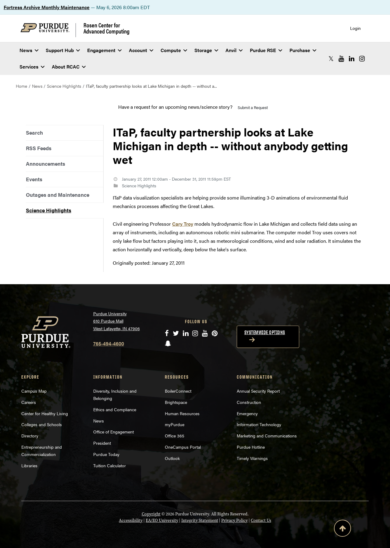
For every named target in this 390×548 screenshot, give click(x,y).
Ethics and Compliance (114, 409)
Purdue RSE (266, 50)
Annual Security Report (258, 391)
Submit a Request (253, 107)
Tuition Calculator (109, 465)
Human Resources (182, 413)
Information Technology (259, 424)
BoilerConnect (178, 391)
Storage (206, 50)
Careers (28, 402)
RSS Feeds (38, 148)
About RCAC (69, 66)
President (102, 443)
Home (21, 86)
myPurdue (174, 424)
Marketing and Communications (267, 436)
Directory (29, 436)
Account (141, 50)
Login (355, 28)
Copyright (151, 514)
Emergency (247, 413)
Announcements (45, 163)
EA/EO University (162, 520)
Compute (174, 50)
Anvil (234, 50)
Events (34, 179)
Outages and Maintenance (57, 194)
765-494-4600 (108, 343)
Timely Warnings (252, 458)
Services (32, 66)
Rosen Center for (106, 28)
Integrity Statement (199, 520)
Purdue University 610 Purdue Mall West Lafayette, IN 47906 (116, 320)
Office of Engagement (113, 432)
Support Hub (63, 50)
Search (34, 132)
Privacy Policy (234, 520)
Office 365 (174, 436)
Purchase (302, 50)
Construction (249, 402)
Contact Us (261, 520)
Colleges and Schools (41, 424)
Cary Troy (182, 223)
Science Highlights (64, 86)
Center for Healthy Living (44, 413)
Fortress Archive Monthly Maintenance (47, 7)
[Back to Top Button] (342, 529)
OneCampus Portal (183, 447)
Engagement (104, 50)
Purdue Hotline (251, 447)
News (29, 50)
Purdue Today (106, 454)
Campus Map (34, 391)
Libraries (29, 465)
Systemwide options (264, 332)
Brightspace (176, 402)
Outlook (172, 458)
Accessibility (131, 520)
